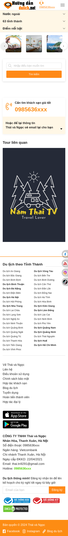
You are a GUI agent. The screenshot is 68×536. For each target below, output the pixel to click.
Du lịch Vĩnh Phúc (12, 349)
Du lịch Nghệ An (11, 319)
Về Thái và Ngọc (13, 364)
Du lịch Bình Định (12, 280)
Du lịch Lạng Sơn (12, 314)
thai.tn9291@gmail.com (28, 464)
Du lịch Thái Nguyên (44, 336)
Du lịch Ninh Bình (43, 319)
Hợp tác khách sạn (15, 383)
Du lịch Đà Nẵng (12, 288)
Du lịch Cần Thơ (42, 284)
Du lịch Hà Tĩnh (42, 297)
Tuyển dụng (10, 392)
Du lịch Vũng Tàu (43, 271)
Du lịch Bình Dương (44, 280)
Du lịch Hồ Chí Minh (45, 345)
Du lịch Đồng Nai (43, 293)
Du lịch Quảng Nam (45, 327)
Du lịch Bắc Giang (12, 275)
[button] (62, 5)
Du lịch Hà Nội (11, 297)
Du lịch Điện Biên (12, 293)
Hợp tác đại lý (12, 401)
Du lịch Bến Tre (42, 275)
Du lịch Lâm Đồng (44, 310)
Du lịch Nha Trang (13, 306)
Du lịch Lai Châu (11, 310)
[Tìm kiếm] (10, 66)
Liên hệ (7, 369)
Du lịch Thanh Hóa (12, 340)
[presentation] (4, 46)
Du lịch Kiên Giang (44, 306)
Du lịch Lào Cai (42, 314)
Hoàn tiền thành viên (16, 397)
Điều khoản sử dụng (16, 374)
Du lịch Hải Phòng (12, 301)
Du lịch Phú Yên (42, 323)
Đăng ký (57, 489)
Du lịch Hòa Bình (43, 301)
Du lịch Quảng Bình (13, 327)
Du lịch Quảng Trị (12, 336)
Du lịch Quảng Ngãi (13, 332)
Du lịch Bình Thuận (13, 284)
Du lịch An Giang (11, 271)
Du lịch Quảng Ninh (45, 332)
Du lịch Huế (40, 340)
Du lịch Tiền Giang (12, 345)
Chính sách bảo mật (16, 378)
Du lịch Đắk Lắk (42, 288)
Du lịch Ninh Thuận (13, 323)
